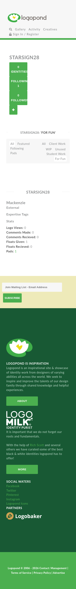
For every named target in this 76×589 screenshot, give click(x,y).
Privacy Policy (43, 572)
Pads (13, 153)
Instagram (13, 499)
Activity (34, 29)
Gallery (20, 29)
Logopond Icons (17, 503)
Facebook (12, 486)
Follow (13, 110)
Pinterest (12, 494)
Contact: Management (53, 568)
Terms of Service (21, 572)
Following (17, 148)
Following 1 (19, 83)
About (22, 401)
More (22, 469)
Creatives (50, 29)
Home (38, 17)
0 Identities (19, 69)
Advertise (59, 572)
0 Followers (19, 98)
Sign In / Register (24, 34)
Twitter (11, 490)
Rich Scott (37, 445)
